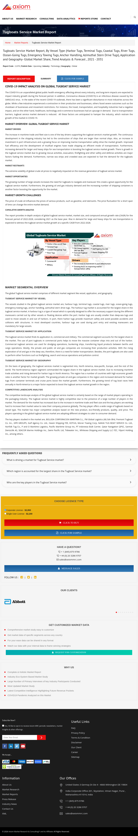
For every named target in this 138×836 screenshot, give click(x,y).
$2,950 (28, 510)
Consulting (47, 18)
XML (4, 813)
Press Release (9, 799)
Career (74, 752)
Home (7, 43)
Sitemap (75, 756)
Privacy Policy (78, 732)
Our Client (76, 747)
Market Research (26, 18)
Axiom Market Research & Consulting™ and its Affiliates (31, 831)
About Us (7, 18)
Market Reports (21, 43)
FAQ (73, 728)
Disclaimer (76, 742)
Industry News (9, 803)
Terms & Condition (80, 737)
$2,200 (29, 514)
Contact (106, 18)
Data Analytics (66, 18)
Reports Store (88, 18)
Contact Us (7, 808)
